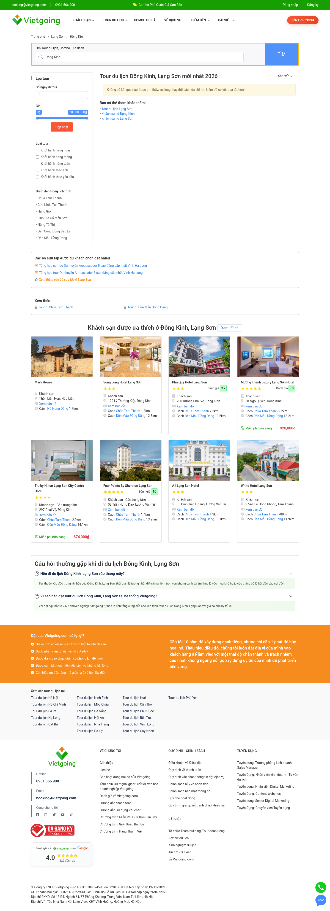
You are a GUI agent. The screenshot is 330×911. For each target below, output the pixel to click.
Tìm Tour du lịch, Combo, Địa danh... (61, 48)
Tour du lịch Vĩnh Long (138, 724)
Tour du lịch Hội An (90, 718)
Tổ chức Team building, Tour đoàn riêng (196, 831)
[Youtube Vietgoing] (63, 815)
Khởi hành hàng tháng (56, 157)
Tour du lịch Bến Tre (137, 718)
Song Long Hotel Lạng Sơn (122, 382)
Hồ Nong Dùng (57, 408)
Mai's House (43, 382)
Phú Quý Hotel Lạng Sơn (189, 382)
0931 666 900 (65, 5)
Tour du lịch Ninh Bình (92, 698)
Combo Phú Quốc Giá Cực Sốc (160, 5)
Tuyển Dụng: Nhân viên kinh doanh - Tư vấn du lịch (267, 777)
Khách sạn (83, 20)
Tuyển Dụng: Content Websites (259, 793)
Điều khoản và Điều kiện (185, 763)
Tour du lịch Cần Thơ (137, 704)
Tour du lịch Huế (134, 698)
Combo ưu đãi (145, 20)
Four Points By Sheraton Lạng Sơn (127, 486)
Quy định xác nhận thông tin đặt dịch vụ (196, 777)
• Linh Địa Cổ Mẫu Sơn (51, 218)
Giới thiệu (106, 763)
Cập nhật (61, 127)
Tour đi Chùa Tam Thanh (54, 307)
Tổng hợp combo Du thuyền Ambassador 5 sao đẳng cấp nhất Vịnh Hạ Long (93, 265)
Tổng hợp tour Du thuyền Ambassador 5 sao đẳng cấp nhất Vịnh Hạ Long (91, 273)
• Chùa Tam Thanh (49, 198)
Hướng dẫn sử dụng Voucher (120, 810)
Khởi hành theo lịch (54, 170)
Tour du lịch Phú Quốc (138, 711)
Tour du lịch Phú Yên (183, 698)
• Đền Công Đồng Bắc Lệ (53, 231)
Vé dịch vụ (172, 20)
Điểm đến (200, 20)
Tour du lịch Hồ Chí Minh (48, 704)
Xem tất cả (230, 328)
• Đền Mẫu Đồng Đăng (51, 238)
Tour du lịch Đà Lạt (90, 731)
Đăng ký (313, 5)
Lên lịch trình (303, 20)
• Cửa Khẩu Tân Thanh (51, 205)
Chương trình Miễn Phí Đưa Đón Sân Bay (128, 817)
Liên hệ (105, 770)
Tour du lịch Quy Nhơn (138, 731)
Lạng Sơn (57, 36)
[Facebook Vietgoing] (38, 815)
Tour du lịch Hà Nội (44, 698)
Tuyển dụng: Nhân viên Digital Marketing (265, 786)
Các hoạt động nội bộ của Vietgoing (125, 777)
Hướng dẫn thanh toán (116, 803)
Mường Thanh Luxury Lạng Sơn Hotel (267, 382)
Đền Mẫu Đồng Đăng (130, 416)
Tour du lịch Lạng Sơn (117, 109)
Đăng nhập (290, 5)
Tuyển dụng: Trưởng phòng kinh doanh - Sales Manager (265, 765)
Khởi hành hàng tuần (55, 163)
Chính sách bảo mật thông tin (189, 791)
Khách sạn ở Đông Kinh (118, 114)
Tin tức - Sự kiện (179, 852)
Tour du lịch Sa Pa (44, 711)
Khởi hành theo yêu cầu (57, 177)
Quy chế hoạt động (181, 798)
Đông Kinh (77, 36)
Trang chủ (38, 36)
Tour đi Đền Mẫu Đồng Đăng (146, 307)
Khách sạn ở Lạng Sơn (117, 118)
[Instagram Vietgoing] (46, 815)
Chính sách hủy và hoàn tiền (188, 784)
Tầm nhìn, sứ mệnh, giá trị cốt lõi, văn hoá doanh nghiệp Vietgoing (129, 786)
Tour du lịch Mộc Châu (93, 704)
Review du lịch (178, 838)
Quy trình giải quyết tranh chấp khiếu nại (196, 805)
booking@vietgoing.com (56, 798)
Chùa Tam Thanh (128, 411)
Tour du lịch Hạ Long (45, 718)
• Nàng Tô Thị (45, 224)
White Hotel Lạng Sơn (256, 486)
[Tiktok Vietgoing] (71, 815)
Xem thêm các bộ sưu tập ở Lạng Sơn (65, 279)
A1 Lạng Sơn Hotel (185, 486)
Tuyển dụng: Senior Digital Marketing (263, 801)
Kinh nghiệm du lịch (182, 845)
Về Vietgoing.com (181, 859)
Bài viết (226, 20)
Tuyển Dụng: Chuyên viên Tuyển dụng (263, 808)
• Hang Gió (43, 211)
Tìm (282, 54)
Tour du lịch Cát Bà (44, 724)
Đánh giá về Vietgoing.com (119, 796)
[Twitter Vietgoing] (54, 815)
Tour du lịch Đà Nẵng (92, 711)
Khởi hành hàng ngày (56, 150)
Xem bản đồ (45, 404)
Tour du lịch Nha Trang (93, 724)
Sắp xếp (285, 76)
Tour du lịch (115, 20)
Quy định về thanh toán (184, 770)
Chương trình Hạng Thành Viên (121, 831)
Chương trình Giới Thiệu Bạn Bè (122, 824)
